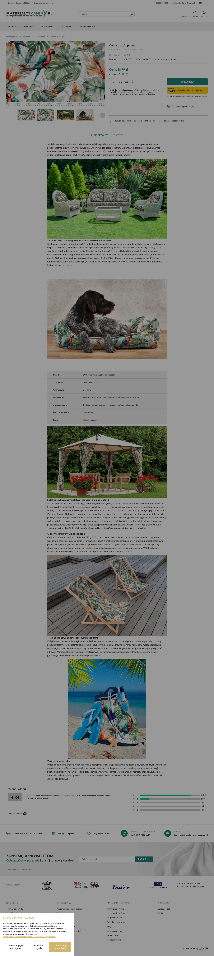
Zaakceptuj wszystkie (60, 947)
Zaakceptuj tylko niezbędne (15, 947)
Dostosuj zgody (38, 947)
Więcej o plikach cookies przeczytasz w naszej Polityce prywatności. (29, 937)
